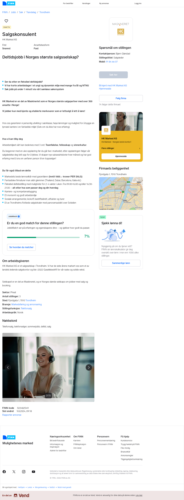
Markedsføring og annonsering (27, 304)
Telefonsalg (26, 308)
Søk (21, 12)
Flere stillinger (120, 148)
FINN (5, 12)
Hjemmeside (105, 88)
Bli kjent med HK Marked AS (113, 85)
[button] (6, 21)
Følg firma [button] (121, 98)
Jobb (13, 12)
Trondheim (44, 12)
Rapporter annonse (11, 415)
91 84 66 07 (112, 61)
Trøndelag (31, 12)
